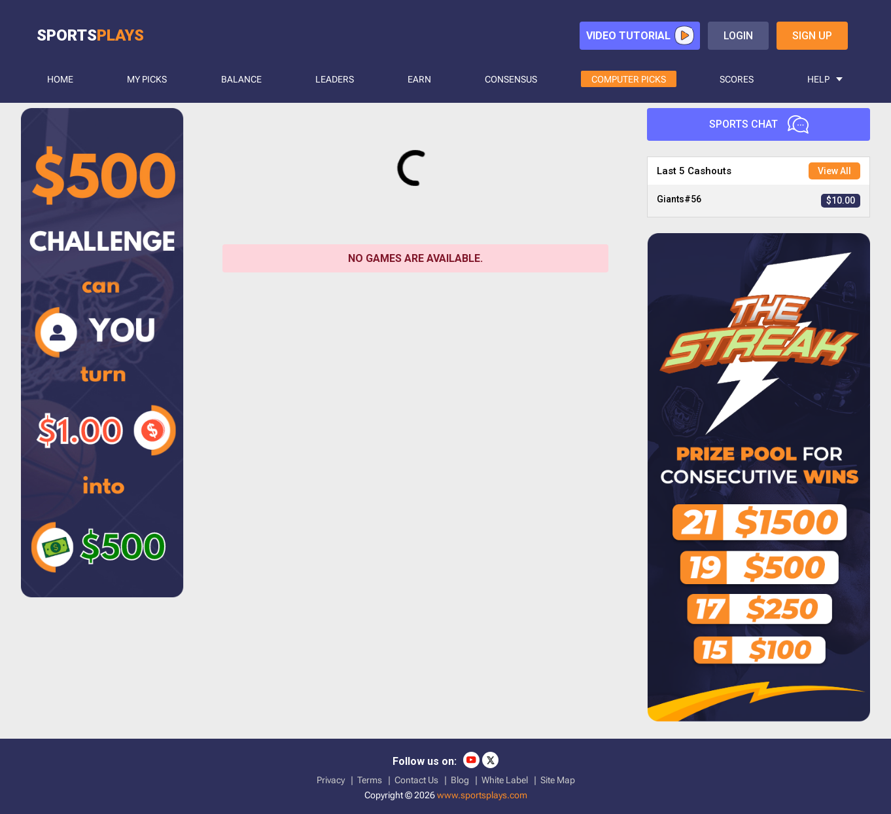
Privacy (331, 780)
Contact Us (416, 780)
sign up (812, 35)
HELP (818, 79)
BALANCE (241, 79)
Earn (419, 79)
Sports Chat (759, 124)
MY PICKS (147, 79)
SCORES (737, 79)
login (738, 35)
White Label (504, 780)
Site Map (557, 780)
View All (834, 171)
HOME (60, 79)
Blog (460, 780)
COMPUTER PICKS (628, 79)
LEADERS (334, 79)
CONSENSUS (511, 79)
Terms (369, 780)
